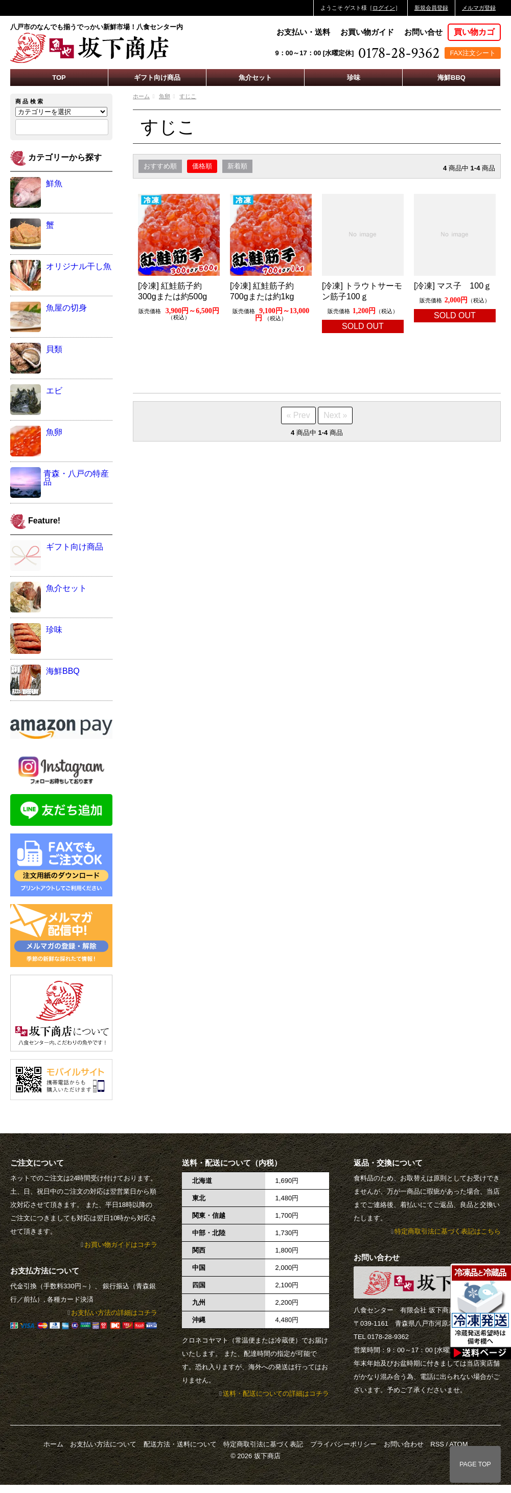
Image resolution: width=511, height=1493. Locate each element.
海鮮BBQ (451, 77)
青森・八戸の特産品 (76, 477)
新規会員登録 (431, 8)
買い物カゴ (474, 32)
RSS (437, 1444)
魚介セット (255, 77)
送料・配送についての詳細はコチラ (276, 1393)
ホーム (141, 96)
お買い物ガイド (367, 32)
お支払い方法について (103, 1444)
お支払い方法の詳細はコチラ (114, 1312)
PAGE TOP (475, 1464)
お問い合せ (423, 32)
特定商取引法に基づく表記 (263, 1444)
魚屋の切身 (66, 307)
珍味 (353, 77)
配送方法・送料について (180, 1444)
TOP (59, 77)
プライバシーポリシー (343, 1444)
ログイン (384, 8)
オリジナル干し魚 (78, 266)
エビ (54, 390)
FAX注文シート (473, 53)
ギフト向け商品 (157, 77)
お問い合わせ (404, 1444)
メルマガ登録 (479, 8)
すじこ (187, 96)
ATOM (458, 1444)
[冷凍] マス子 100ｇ (453, 285)
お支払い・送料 (303, 32)
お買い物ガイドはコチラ (120, 1244)
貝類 (54, 349)
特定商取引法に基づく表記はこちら (447, 1231)
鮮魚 (54, 183)
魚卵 (164, 96)
